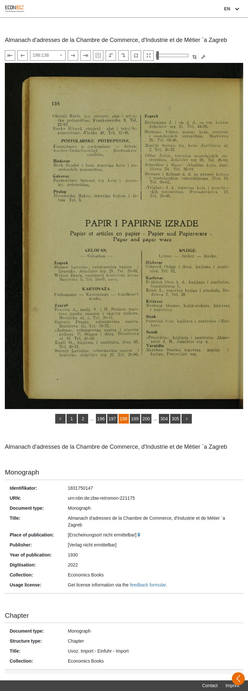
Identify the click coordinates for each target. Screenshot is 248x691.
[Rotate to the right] (123, 55)
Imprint (232, 685)
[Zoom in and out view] (172, 55)
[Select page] (47, 55)
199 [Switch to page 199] (135, 418)
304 (164, 418)
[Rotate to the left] (111, 55)
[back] (60, 419)
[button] (194, 57)
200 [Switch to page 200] (146, 418)
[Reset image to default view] (136, 55)
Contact (210, 685)
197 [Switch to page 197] (112, 418)
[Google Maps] (140, 534)
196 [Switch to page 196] (101, 418)
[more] (186, 419)
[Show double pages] (98, 55)
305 (175, 418)
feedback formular (148, 584)
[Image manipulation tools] (203, 57)
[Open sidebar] (238, 678)
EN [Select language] (232, 8)
